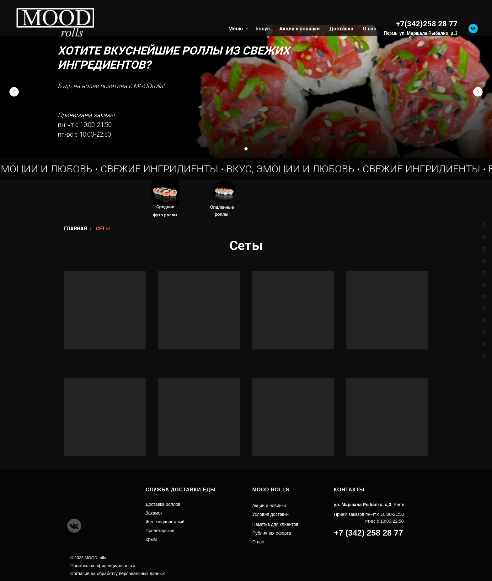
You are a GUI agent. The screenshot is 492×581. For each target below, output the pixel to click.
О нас (369, 29)
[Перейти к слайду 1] (246, 148)
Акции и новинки (299, 29)
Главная (75, 229)
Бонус (262, 29)
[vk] (473, 28)
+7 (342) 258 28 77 (368, 532)
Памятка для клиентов (275, 524)
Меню (236, 29)
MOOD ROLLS (270, 489)
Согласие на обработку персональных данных (117, 573)
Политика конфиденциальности (102, 565)
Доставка (341, 29)
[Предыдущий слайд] (14, 92)
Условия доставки (270, 514)
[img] (78, 200)
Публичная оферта (271, 533)
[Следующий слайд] (478, 92)
